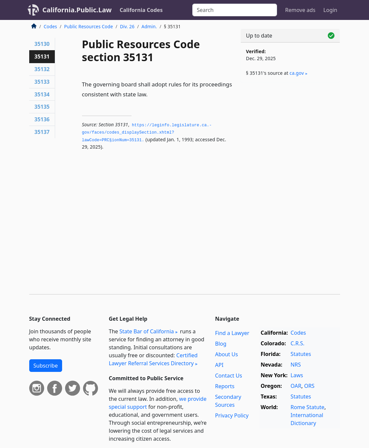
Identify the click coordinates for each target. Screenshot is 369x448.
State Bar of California (146, 331)
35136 (42, 119)
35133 (42, 81)
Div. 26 (127, 26)
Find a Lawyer (232, 333)
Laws (297, 375)
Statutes (301, 354)
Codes (50, 26)
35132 (42, 69)
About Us (226, 354)
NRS (296, 364)
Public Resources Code (88, 26)
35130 (42, 44)
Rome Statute (307, 407)
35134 (42, 94)
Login (330, 10)
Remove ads (300, 10)
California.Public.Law (77, 9)
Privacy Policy (231, 415)
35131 (42, 56)
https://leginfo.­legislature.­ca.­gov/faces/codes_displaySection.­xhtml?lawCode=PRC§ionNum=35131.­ (147, 133)
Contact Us (228, 375)
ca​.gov (297, 73)
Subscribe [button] (46, 365)
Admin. (149, 26)
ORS (309, 386)
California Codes (141, 10)
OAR (296, 386)
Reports (224, 386)
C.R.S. (298, 343)
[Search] (234, 10)
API (219, 365)
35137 (42, 132)
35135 (42, 106)
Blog (220, 343)
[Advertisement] (290, 133)
